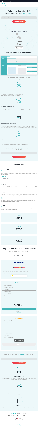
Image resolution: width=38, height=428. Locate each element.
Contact (14, 421)
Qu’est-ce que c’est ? (5, 203)
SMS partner (13, 413)
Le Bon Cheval (24, 413)
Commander (19, 308)
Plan (24, 421)
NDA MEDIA (19, 413)
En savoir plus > (4, 176)
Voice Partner (5, 1)
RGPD (21, 421)
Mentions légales (27, 415)
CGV (18, 421)
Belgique (19, 418)
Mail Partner (12, 1)
